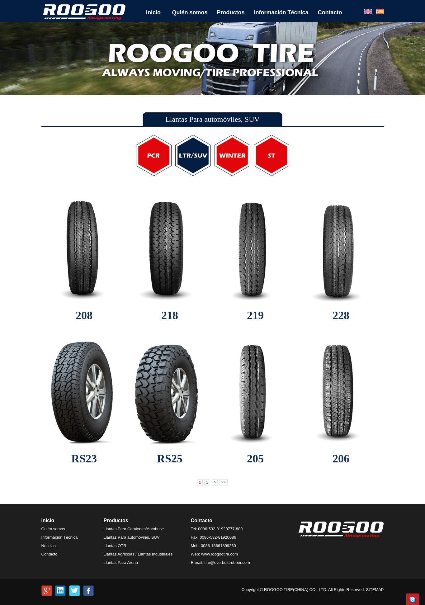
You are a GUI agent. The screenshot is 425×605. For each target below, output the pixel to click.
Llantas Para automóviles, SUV (132, 537)
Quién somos (190, 12)
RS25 (169, 458)
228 (341, 315)
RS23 (84, 458)
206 (341, 458)
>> (223, 482)
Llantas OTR (115, 545)
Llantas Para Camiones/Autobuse (134, 529)
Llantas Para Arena (121, 562)
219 (255, 315)
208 (84, 315)
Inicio (153, 12)
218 (169, 315)
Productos (231, 12)
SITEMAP (375, 589)
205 (255, 458)
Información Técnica (281, 12)
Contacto (330, 12)
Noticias (48, 545)
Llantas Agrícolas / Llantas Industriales (138, 554)
